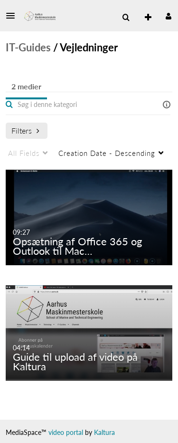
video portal (65, 432)
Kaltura (104, 432)
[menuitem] (144, 17)
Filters (25, 130)
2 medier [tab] (26, 86)
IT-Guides (28, 47)
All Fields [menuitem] (23, 153)
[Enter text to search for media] (72, 104)
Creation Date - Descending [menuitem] (106, 153)
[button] (13, 15)
